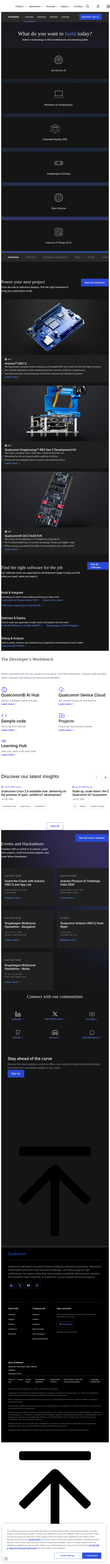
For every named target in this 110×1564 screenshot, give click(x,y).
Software (54, 17)
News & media (38, 1329)
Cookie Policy (28, 1380)
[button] (76, 1380)
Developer (13, 16)
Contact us (12, 1329)
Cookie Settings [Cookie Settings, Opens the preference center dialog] (67, 1555)
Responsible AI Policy (55, 1380)
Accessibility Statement (40, 1380)
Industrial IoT (40, 806)
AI (75, 806)
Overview (29, 17)
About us (35, 1314)
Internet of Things (97, 806)
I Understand (91, 1555)
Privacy (20, 1380)
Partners (11, 1324)
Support (11, 1319)
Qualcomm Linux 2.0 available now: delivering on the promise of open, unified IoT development (33, 793)
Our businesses (38, 1334)
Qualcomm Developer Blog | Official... (23, 1367)
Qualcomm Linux (9, 806)
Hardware (41, 17)
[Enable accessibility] (5, 1558)
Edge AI (83, 806)
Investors (36, 1324)
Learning (65, 17)
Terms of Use (11, 1380)
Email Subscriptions (40, 1339)
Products (11, 1314)
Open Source (26, 806)
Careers (35, 1319)
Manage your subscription (67, 1332)
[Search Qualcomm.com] (88, 6)
